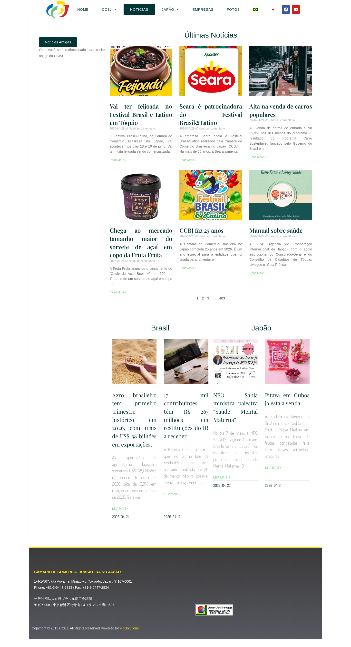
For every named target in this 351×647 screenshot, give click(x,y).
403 (222, 298)
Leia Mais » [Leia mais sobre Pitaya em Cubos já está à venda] (273, 467)
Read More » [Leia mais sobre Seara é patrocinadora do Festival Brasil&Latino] (187, 160)
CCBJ (109, 9)
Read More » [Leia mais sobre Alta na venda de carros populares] (257, 157)
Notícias (139, 9)
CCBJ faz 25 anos (201, 230)
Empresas (203, 9)
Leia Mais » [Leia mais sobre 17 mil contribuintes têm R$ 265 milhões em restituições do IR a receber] (172, 494)
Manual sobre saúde (275, 230)
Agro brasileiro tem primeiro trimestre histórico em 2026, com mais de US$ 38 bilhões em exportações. (134, 423)
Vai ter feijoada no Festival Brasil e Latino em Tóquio (141, 114)
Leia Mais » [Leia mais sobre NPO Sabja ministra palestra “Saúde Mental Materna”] (221, 477)
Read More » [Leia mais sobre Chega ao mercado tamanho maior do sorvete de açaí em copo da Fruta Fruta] (118, 292)
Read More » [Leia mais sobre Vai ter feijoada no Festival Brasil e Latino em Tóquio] (118, 160)
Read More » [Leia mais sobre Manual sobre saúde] (257, 273)
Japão (170, 9)
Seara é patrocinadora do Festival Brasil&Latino (210, 114)
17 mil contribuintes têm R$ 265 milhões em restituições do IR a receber (186, 415)
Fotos (233, 9)
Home (82, 9)
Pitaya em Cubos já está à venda (287, 399)
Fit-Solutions (129, 636)
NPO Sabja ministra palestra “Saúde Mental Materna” (235, 407)
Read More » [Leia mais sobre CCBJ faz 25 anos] (187, 268)
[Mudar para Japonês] (273, 9)
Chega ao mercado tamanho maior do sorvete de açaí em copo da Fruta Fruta (141, 242)
